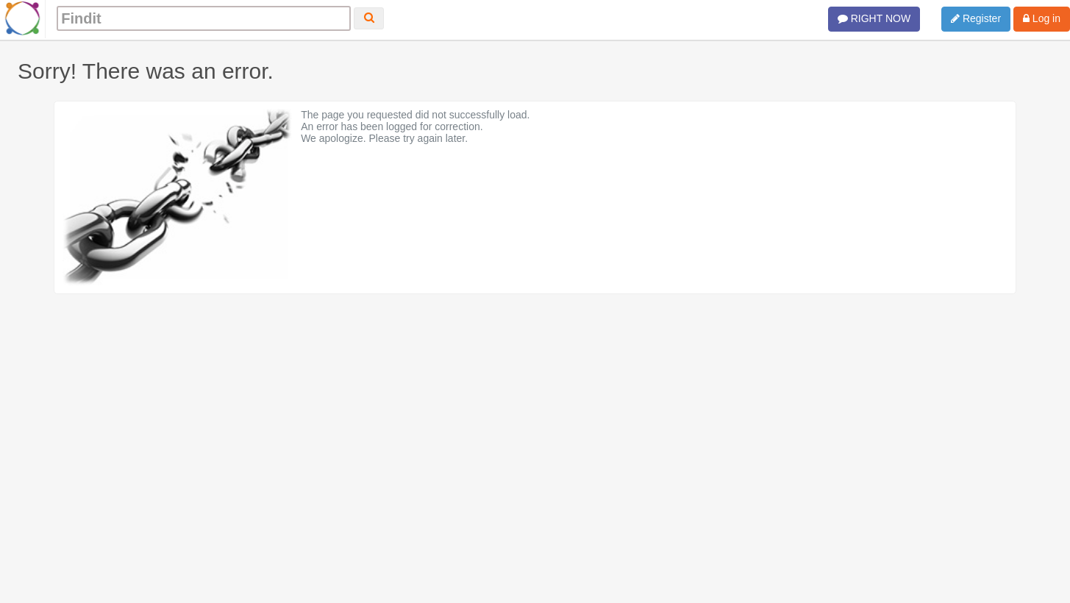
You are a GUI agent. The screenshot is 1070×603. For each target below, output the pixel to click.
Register (976, 18)
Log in (1041, 18)
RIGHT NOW (874, 18)
